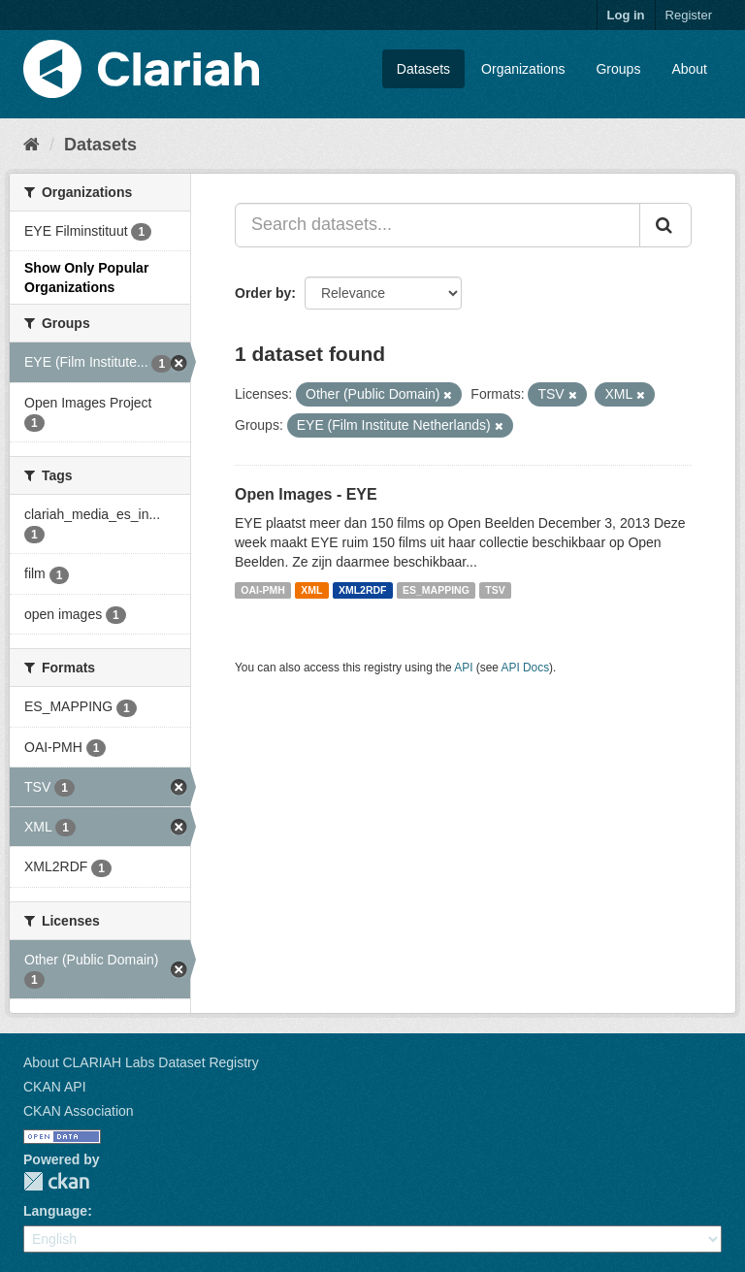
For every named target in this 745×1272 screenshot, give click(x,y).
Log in (626, 15)
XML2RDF (363, 590)
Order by (263, 293)
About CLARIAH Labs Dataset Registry (141, 1062)
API (463, 667)
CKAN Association (78, 1111)
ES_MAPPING (436, 590)
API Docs (526, 667)
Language (55, 1211)
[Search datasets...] (437, 225)
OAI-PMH (263, 590)
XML (311, 590)
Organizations (523, 69)
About (689, 69)
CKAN (56, 1181)
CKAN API (54, 1086)
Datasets (423, 69)
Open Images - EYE (306, 494)
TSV (494, 590)
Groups (618, 69)
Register (688, 15)
